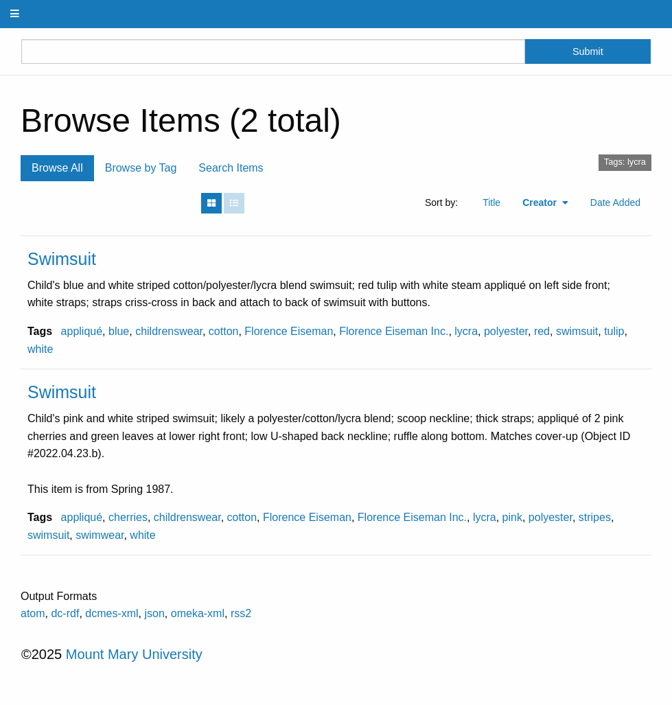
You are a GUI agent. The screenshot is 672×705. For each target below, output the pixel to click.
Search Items (230, 168)
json (155, 613)
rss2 (241, 613)
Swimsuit (61, 258)
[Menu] (15, 14)
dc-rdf (65, 613)
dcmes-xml (111, 613)
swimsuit (577, 331)
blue (118, 331)
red (542, 331)
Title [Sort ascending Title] (491, 202)
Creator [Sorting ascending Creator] (540, 202)
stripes (595, 517)
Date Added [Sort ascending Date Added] (615, 202)
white (40, 349)
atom (33, 613)
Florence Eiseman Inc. (393, 331)
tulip (614, 331)
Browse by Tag (141, 168)
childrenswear (168, 331)
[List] (234, 203)
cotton (224, 331)
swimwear (100, 535)
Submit (587, 51)
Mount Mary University (134, 654)
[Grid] (211, 203)
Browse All (57, 168)
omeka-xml (197, 613)
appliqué (82, 331)
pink (512, 517)
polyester (506, 331)
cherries (128, 517)
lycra (466, 331)
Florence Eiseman (288, 331)
